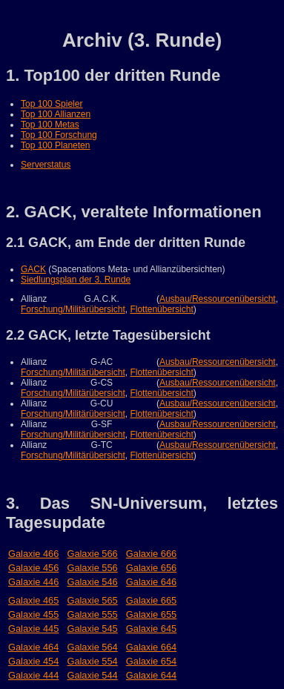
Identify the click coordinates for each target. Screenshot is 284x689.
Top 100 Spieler (51, 104)
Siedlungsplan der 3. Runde (76, 279)
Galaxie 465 (33, 600)
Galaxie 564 (92, 647)
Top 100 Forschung (59, 135)
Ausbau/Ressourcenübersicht (217, 299)
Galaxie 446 (33, 581)
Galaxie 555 (92, 614)
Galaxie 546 (92, 581)
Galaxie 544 (92, 675)
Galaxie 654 (151, 661)
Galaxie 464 (33, 647)
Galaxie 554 (92, 661)
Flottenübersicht (161, 309)
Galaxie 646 (151, 581)
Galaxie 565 (92, 600)
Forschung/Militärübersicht (73, 309)
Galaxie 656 (151, 567)
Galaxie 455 (33, 614)
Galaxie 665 (151, 600)
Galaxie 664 (151, 647)
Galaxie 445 (33, 628)
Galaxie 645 (151, 628)
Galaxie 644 (151, 675)
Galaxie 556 (92, 567)
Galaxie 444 (33, 675)
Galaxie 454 (33, 661)
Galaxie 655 (151, 614)
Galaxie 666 (151, 553)
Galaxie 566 (92, 553)
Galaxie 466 (33, 553)
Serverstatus (45, 164)
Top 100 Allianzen (55, 114)
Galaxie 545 (92, 628)
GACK (33, 269)
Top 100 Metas (50, 124)
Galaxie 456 (33, 567)
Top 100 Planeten (55, 145)
